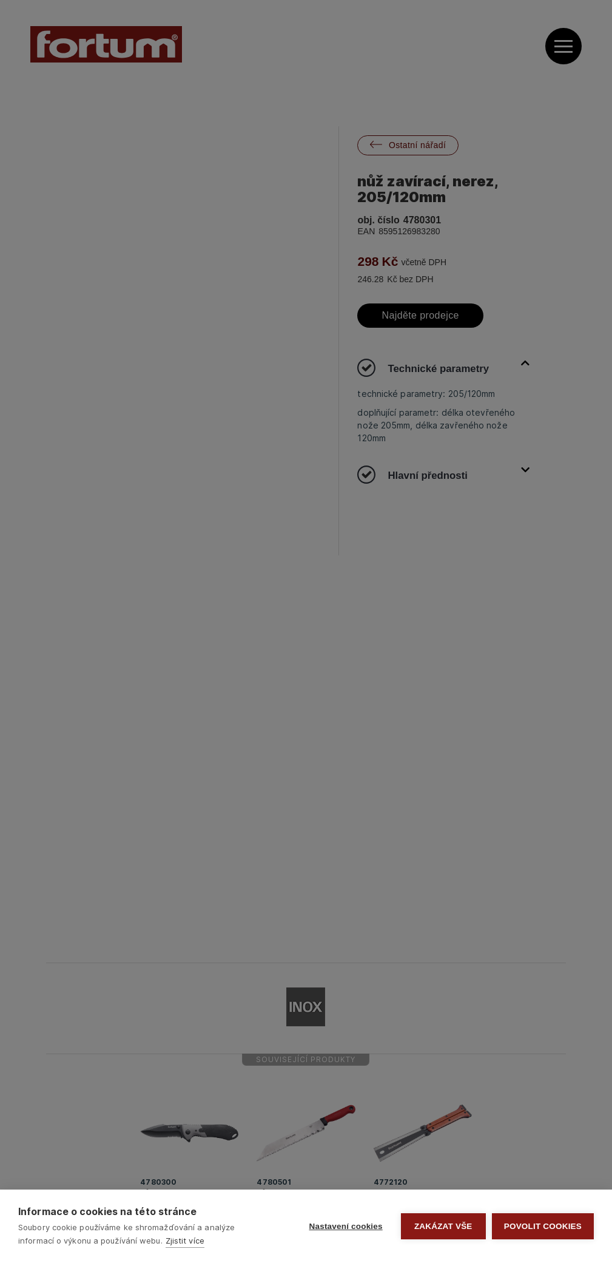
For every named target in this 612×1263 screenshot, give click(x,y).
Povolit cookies (543, 1226)
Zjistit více (185, 1240)
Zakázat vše (443, 1226)
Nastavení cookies (346, 1226)
